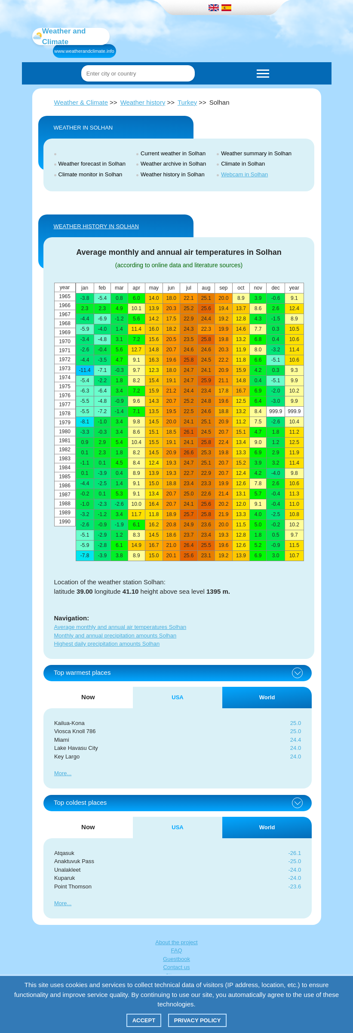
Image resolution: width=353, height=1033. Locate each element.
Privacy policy (197, 1020)
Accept (143, 1020)
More (60, 773)
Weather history (143, 102)
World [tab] (267, 697)
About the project (176, 942)
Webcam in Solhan (244, 174)
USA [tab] (177, 697)
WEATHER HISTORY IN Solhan (96, 226)
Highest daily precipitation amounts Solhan (107, 643)
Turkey (187, 102)
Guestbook (176, 959)
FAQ (176, 950)
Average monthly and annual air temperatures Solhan (120, 627)
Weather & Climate (81, 102)
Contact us (176, 967)
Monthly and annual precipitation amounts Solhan (115, 635)
